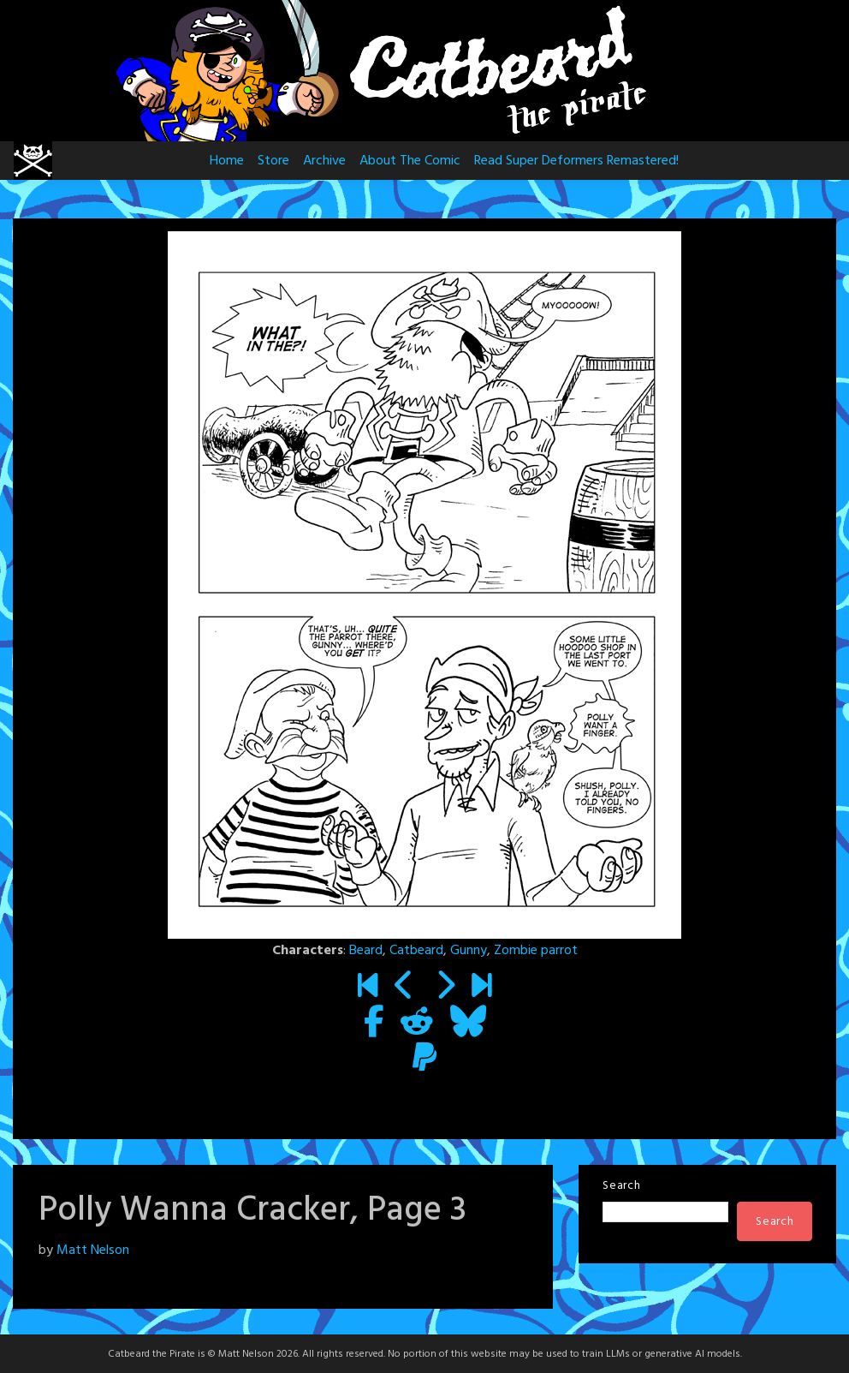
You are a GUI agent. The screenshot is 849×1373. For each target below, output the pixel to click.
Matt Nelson (92, 1250)
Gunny (468, 951)
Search (621, 1186)
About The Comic (409, 161)
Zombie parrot (536, 951)
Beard (366, 951)
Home (227, 161)
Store (273, 161)
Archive (324, 161)
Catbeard (416, 951)
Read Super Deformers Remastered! (576, 161)
